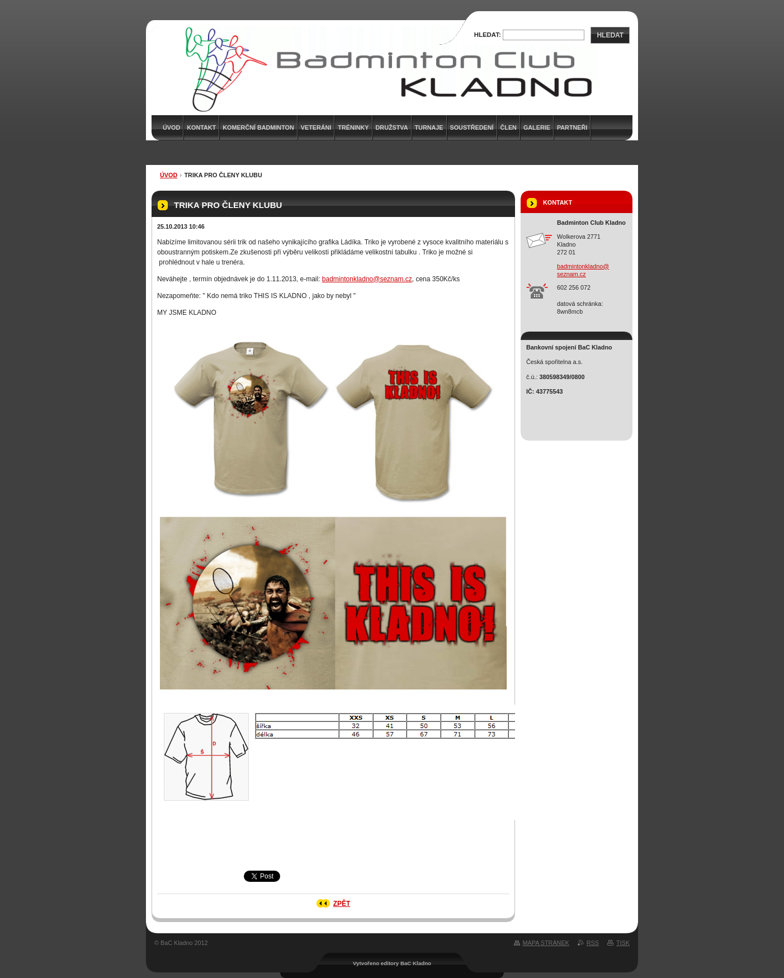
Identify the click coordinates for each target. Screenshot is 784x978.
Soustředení (472, 127)
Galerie (536, 127)
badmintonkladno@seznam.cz (367, 279)
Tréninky (353, 127)
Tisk (623, 942)
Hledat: (487, 34)
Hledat (610, 35)
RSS (593, 942)
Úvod (168, 175)
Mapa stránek (546, 942)
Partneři (572, 127)
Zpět (342, 904)
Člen (508, 127)
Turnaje (429, 127)
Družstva (392, 127)
